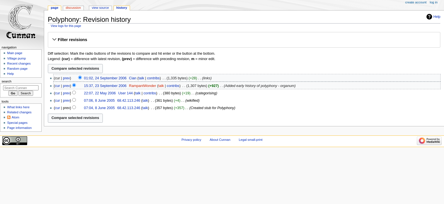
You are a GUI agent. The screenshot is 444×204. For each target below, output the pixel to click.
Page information (19, 127)
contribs (153, 78)
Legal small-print (250, 139)
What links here (18, 107)
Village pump (16, 58)
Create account (415, 2)
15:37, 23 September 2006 (105, 86)
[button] (244, 40)
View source (100, 7)
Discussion (73, 7)
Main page (14, 53)
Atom (15, 117)
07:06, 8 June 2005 (99, 101)
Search (7, 81)
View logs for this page (66, 25)
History (121, 7)
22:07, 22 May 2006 (100, 93)
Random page (17, 68)
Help (437, 17)
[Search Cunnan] (21, 87)
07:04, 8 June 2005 (99, 108)
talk (141, 78)
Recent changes (19, 63)
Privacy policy (191, 139)
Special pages (17, 122)
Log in (433, 2)
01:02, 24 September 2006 (105, 78)
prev (66, 78)
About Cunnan (220, 139)
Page (54, 7)
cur (57, 86)
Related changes (19, 112)
